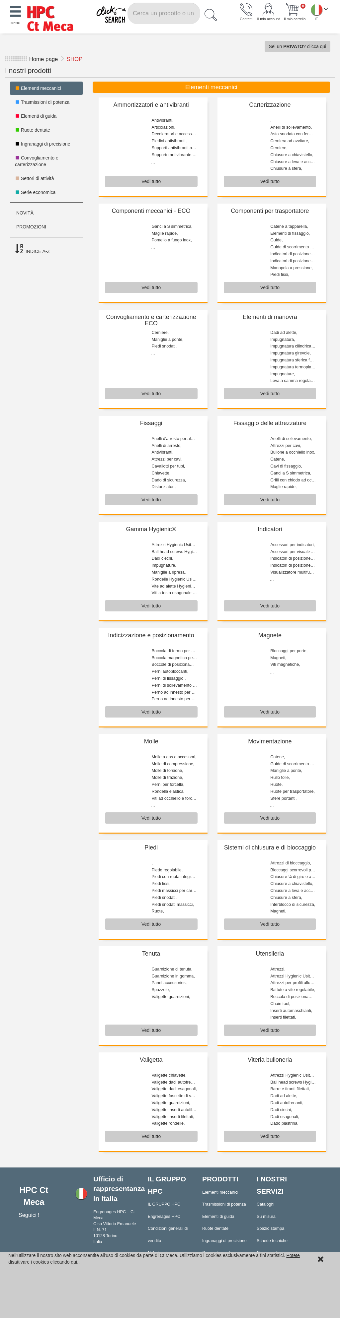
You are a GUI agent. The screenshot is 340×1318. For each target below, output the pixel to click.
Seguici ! (30, 1215)
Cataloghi (265, 1204)
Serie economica (35, 192)
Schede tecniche (272, 1240)
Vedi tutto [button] (151, 181)
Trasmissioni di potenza (42, 102)
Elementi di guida (35, 116)
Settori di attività (34, 178)
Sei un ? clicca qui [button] (297, 46)
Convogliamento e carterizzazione (36, 161)
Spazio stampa (270, 1228)
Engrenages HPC (164, 1216)
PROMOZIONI (30, 226)
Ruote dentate (32, 130)
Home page (43, 59)
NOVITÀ (24, 213)
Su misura (266, 1216)
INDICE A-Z (32, 249)
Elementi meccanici (38, 88)
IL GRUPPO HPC (164, 1204)
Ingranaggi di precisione (42, 144)
